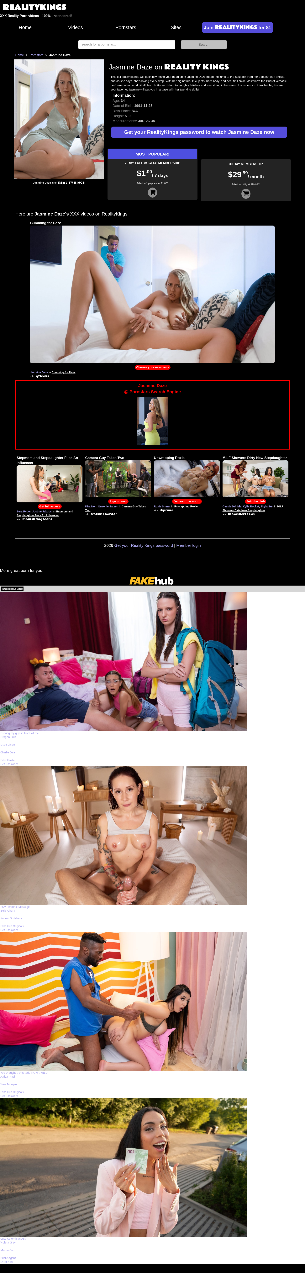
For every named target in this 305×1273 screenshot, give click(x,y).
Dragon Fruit (8, 737)
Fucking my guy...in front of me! (19, 733)
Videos (75, 27)
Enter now (6, 1262)
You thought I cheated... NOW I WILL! (24, 1072)
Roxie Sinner (162, 506)
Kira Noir (90, 506)
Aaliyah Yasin (8, 1076)
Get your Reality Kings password (143, 545)
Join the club (255, 501)
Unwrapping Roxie (169, 458)
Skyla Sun (266, 506)
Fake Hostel (7, 760)
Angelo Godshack (11, 918)
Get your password (187, 501)
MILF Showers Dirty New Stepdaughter (255, 458)
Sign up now (118, 501)
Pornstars (125, 27)
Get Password (9, 764)
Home (25, 27)
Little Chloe (7, 744)
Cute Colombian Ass (13, 1238)
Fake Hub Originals (12, 926)
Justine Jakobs (42, 511)
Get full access (49, 506)
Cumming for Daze (45, 223)
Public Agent (8, 1258)
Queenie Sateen (108, 506)
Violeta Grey (8, 1242)
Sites (176, 27)
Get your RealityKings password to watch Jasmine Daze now (199, 132)
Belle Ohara (7, 910)
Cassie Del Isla (232, 506)
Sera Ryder (24, 511)
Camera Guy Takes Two (104, 458)
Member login (188, 545)
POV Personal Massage (15, 907)
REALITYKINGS (34, 8)
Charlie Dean (8, 752)
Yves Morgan (8, 1084)
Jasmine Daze (39, 372)
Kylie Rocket (251, 506)
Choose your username (152, 367)
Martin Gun (7, 1250)
